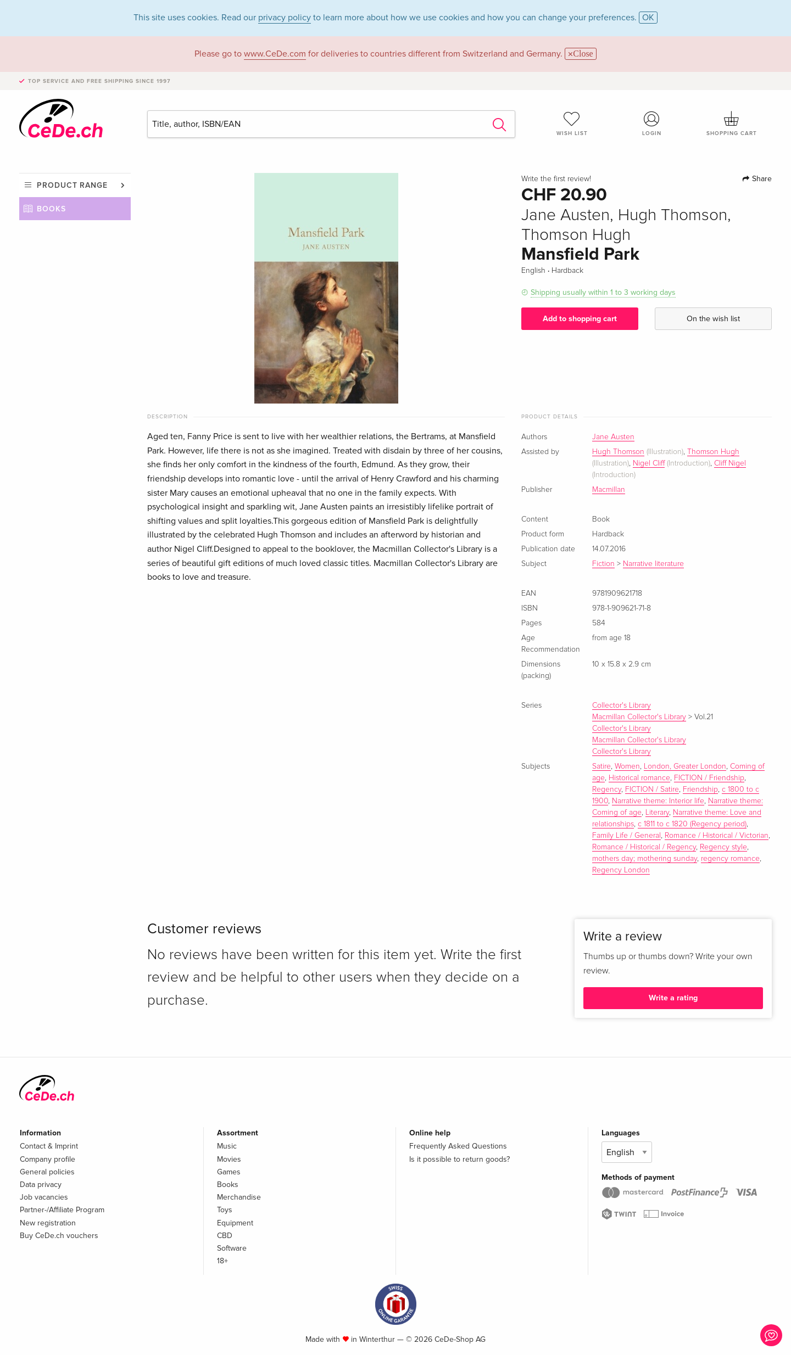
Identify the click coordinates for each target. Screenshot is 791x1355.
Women (627, 766)
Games (229, 1172)
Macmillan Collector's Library (639, 717)
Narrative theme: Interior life (658, 801)
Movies (229, 1159)
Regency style (723, 847)
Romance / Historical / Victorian (716, 835)
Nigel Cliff (649, 463)
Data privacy (41, 1184)
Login (652, 123)
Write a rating (673, 998)
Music (227, 1146)
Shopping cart (732, 123)
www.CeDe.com (275, 53)
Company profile (47, 1159)
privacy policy (284, 17)
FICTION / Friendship (709, 778)
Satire (601, 766)
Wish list (572, 123)
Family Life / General (626, 835)
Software (232, 1248)
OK (648, 17)
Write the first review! (556, 179)
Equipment (235, 1223)
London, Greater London (685, 766)
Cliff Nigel (730, 463)
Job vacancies (44, 1197)
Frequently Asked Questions (458, 1146)
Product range (72, 185)
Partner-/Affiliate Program (62, 1209)
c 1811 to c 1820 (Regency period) (692, 824)
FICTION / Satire (652, 789)
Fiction (603, 564)
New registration (48, 1223)
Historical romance (639, 778)
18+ (222, 1261)
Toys (224, 1209)
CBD (224, 1235)
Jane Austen (613, 437)
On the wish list (713, 318)
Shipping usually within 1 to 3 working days (603, 292)
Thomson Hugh (713, 452)
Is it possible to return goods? (459, 1159)
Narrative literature (653, 564)
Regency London (621, 870)
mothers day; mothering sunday (644, 859)
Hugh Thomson (618, 452)
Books (51, 209)
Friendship (700, 789)
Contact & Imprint (49, 1146)
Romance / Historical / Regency (644, 847)
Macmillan (608, 490)
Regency (606, 789)
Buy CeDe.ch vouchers (59, 1235)
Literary (657, 812)
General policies (47, 1172)
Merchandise (239, 1197)
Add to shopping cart (580, 318)
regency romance (730, 859)
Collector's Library (621, 705)
